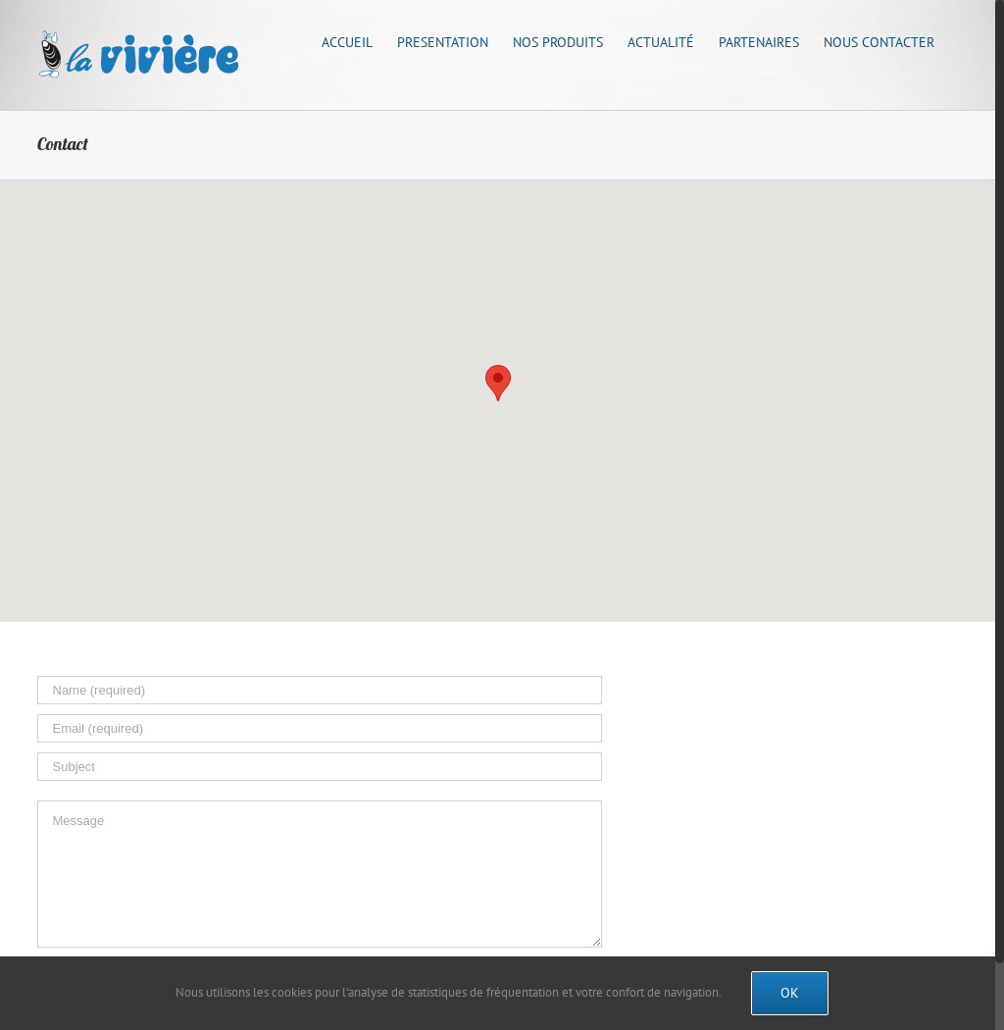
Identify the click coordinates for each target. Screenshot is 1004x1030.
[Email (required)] (319, 728)
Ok (789, 993)
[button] (498, 383)
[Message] (319, 874)
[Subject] (319, 766)
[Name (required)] (319, 690)
